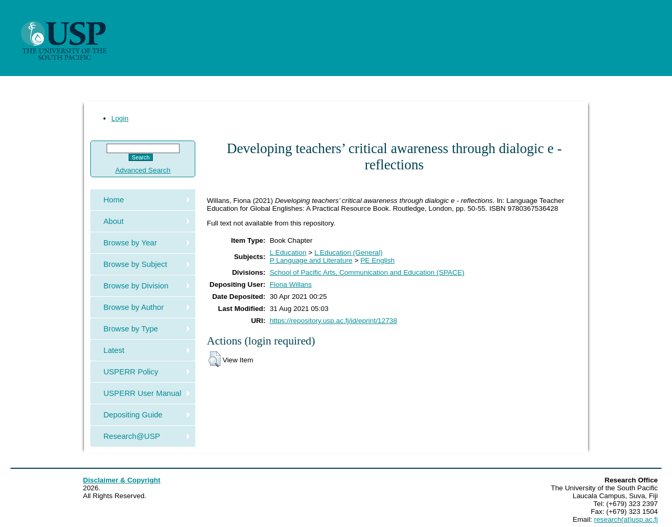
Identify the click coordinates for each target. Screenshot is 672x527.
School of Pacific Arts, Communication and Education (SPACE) (367, 272)
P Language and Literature (311, 260)
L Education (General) (348, 252)
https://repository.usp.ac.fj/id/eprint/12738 (333, 321)
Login (120, 118)
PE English (377, 260)
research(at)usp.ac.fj (626, 519)
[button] (214, 359)
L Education (288, 252)
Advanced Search (142, 170)
